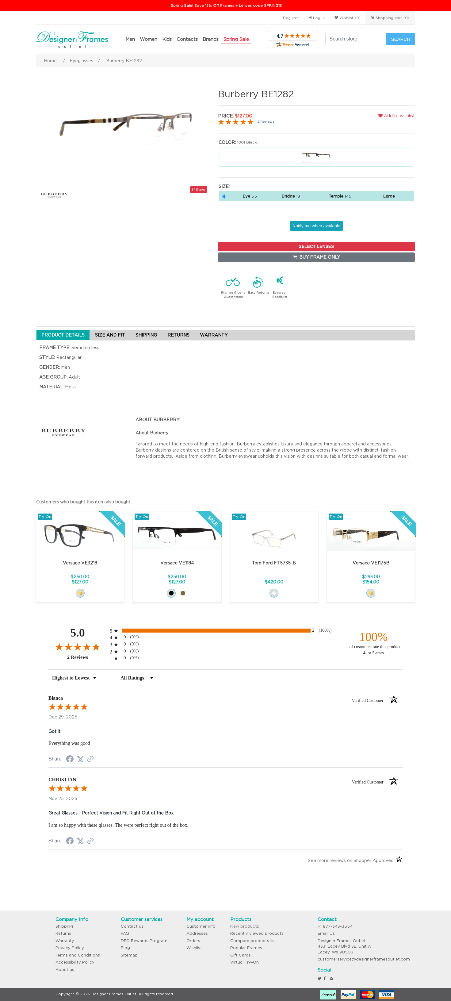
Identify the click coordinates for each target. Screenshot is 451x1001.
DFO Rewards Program (144, 940)
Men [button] (130, 39)
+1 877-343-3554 (335, 926)
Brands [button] (211, 39)
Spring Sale (236, 39)
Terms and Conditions (77, 955)
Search (400, 39)
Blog (125, 947)
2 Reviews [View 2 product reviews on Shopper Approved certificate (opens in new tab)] (87, 657)
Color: (227, 142)
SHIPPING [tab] (146, 335)
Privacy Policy (69, 947)
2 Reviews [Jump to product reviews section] (266, 121)
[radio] (225, 631)
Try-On (45, 516)
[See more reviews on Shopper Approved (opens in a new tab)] (90, 759)
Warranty (64, 940)
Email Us (326, 933)
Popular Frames (246, 947)
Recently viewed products (257, 933)
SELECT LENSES (316, 246)
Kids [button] (167, 39)
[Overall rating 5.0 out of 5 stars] (236, 121)
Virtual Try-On (244, 962)
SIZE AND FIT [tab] (110, 335)
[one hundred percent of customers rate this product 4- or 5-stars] (373, 642)
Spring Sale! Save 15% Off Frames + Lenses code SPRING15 (226, 5)
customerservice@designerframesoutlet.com (364, 959)
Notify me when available (316, 225)
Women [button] (148, 39)
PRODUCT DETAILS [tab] (63, 335)
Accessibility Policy (74, 962)
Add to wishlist (396, 115)
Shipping (64, 926)
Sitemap (129, 955)
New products (244, 926)
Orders (193, 940)
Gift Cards (240, 955)
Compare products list (253, 940)
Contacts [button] (187, 39)
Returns (63, 933)
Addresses (197, 933)
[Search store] (356, 39)
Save (198, 189)
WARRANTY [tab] (213, 335)
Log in (317, 18)
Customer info (201, 926)
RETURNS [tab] (178, 335)
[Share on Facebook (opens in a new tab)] (70, 759)
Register (291, 18)
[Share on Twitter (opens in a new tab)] (80, 759)
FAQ (125, 933)
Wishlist (194, 947)
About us (64, 969)
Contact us (132, 926)
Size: (224, 186)
